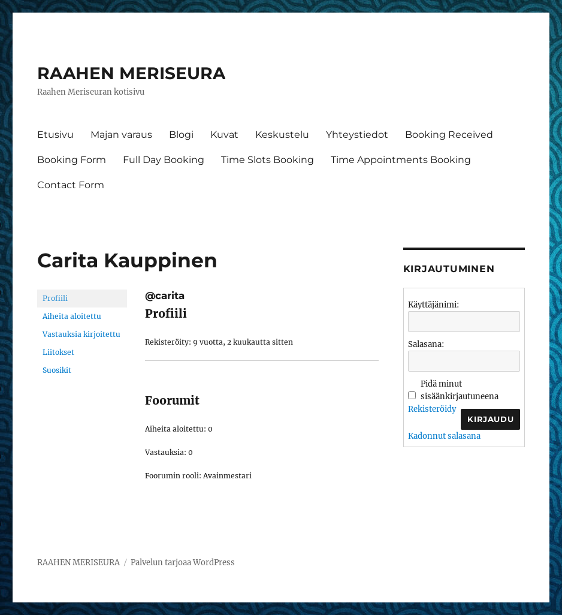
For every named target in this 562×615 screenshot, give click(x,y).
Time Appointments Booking (401, 159)
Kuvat (224, 134)
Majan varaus (121, 134)
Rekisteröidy (432, 409)
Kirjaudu (490, 419)
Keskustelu (282, 134)
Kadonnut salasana (444, 436)
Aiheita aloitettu (72, 316)
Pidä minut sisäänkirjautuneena (459, 390)
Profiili (55, 298)
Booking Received (449, 134)
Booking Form (71, 159)
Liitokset (58, 352)
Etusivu (55, 134)
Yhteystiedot (357, 134)
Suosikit (57, 370)
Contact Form (70, 185)
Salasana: (426, 344)
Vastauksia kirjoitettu (81, 334)
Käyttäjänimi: (433, 305)
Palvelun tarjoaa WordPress (183, 562)
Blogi (181, 134)
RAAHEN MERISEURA (131, 73)
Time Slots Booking (267, 159)
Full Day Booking (163, 159)
